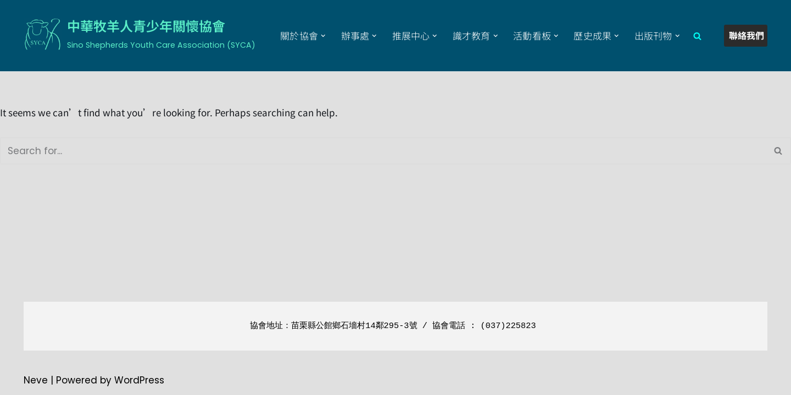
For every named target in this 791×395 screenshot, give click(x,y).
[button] (323, 35)
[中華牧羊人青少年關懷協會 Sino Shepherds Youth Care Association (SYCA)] (139, 34)
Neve (36, 380)
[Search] (697, 36)
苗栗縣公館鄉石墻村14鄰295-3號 (354, 326)
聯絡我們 (746, 35)
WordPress (139, 380)
